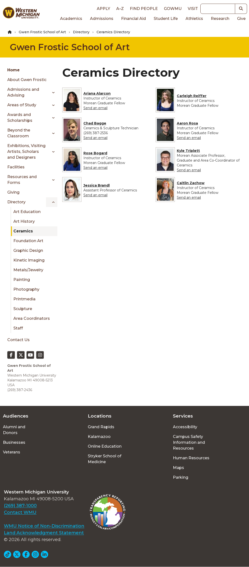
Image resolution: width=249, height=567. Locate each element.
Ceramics (23, 231)
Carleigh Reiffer (191, 96)
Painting (21, 279)
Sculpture (22, 308)
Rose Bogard (95, 153)
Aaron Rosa (187, 123)
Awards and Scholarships (19, 117)
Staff (18, 328)
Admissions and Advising (23, 92)
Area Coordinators (31, 318)
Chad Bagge (94, 123)
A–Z (120, 8)
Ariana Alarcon (97, 93)
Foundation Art (28, 240)
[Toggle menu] (51, 92)
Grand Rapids (101, 427)
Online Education (105, 446)
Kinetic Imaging (28, 260)
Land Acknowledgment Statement (44, 532)
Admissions (101, 18)
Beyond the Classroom (18, 133)
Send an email (95, 108)
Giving (13, 192)
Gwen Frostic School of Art (42, 32)
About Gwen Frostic (26, 79)
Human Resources (191, 458)
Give (241, 18)
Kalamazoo (99, 436)
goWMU (173, 8)
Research (220, 18)
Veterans (11, 452)
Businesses (14, 442)
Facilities (16, 167)
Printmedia (24, 299)
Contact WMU (20, 512)
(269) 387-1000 (20, 505)
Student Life (166, 18)
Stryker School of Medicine (104, 459)
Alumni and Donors (14, 430)
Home (13, 70)
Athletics (194, 18)
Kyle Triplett (188, 150)
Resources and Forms (22, 179)
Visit (193, 8)
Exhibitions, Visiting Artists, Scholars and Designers (26, 151)
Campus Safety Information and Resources (189, 442)
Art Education (27, 211)
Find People (144, 8)
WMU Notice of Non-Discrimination (44, 526)
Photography (26, 289)
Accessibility (185, 427)
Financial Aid (133, 18)
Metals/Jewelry (28, 270)
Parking (180, 477)
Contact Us (18, 339)
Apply (103, 8)
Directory (81, 32)
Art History (24, 221)
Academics (71, 18)
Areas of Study (21, 105)
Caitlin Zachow (191, 183)
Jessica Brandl (96, 185)
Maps (178, 467)
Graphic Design (28, 250)
